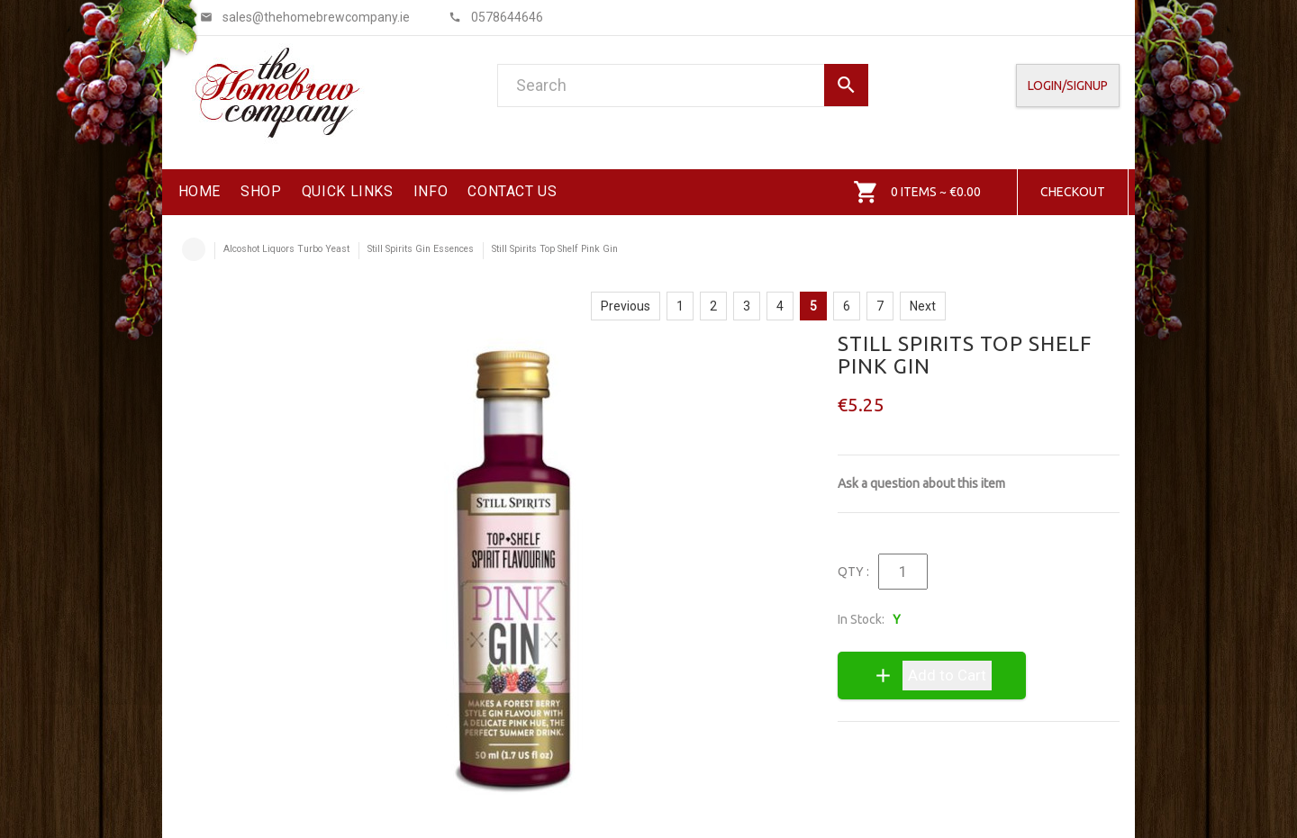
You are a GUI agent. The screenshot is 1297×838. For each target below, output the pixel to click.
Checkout (1072, 192)
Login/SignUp (1068, 85)
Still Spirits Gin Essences (420, 249)
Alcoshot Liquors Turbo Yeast (286, 249)
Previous (625, 306)
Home (193, 249)
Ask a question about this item (921, 483)
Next (923, 306)
